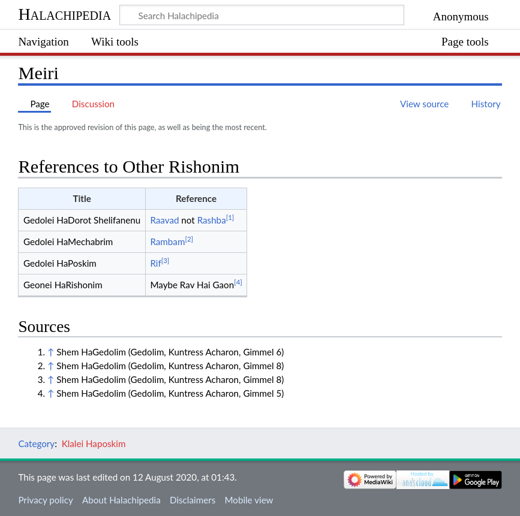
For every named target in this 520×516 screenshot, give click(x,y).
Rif (155, 263)
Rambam (167, 241)
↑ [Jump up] (50, 351)
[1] (230, 217)
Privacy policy (45, 499)
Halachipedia (64, 14)
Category (36, 443)
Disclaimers (192, 499)
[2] (189, 239)
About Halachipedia (121, 499)
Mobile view (248, 499)
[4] (238, 282)
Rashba (211, 220)
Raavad (164, 220)
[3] (165, 260)
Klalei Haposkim (94, 443)
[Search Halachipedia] (262, 15)
